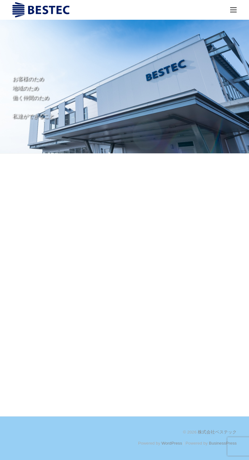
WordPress (171, 443)
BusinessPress (223, 443)
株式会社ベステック (217, 432)
